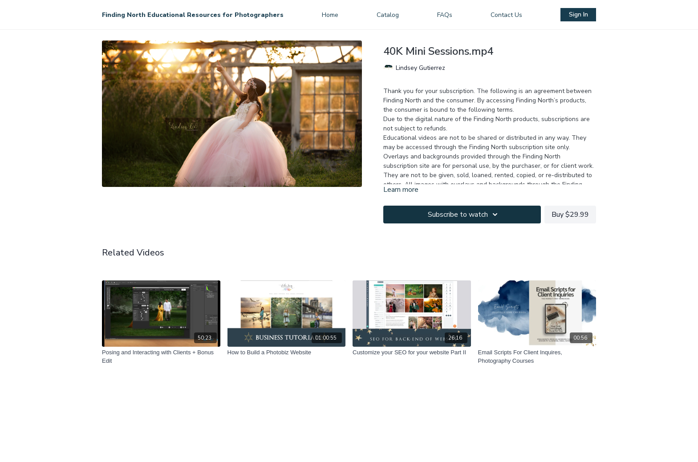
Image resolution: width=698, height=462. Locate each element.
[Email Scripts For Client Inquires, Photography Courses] (537, 356)
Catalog (388, 15)
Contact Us (506, 15)
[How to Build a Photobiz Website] (286, 352)
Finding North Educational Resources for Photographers (193, 15)
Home (330, 15)
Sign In (578, 14)
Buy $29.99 (570, 214)
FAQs (444, 15)
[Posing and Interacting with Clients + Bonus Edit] (161, 356)
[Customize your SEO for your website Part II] (412, 352)
